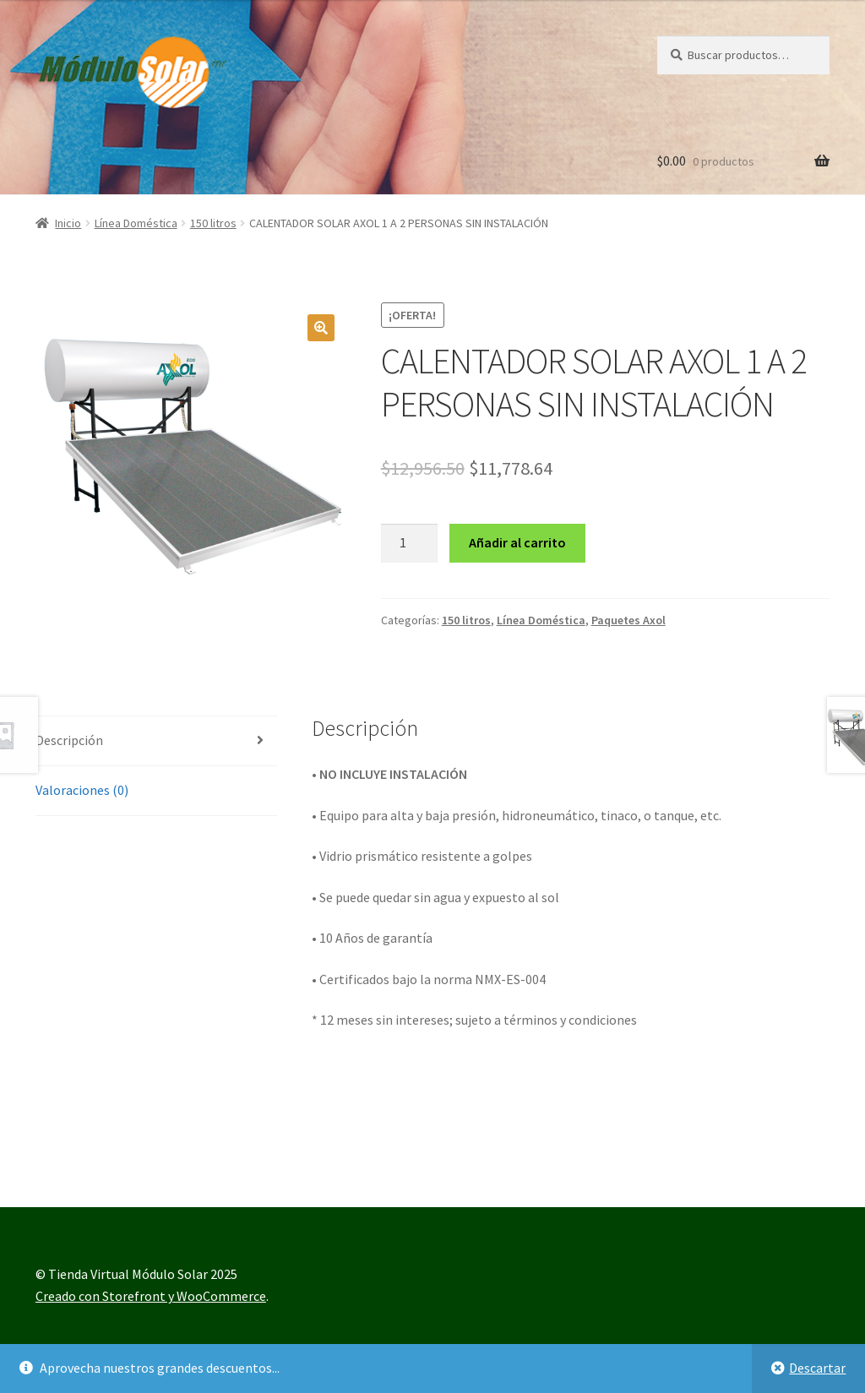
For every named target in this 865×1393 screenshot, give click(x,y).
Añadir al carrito (517, 542)
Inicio (68, 223)
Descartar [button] (817, 1367)
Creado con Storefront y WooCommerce (150, 1295)
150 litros (213, 223)
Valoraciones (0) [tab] (81, 789)
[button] (321, 327)
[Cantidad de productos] (409, 543)
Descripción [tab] (69, 740)
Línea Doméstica (136, 223)
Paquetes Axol (628, 620)
